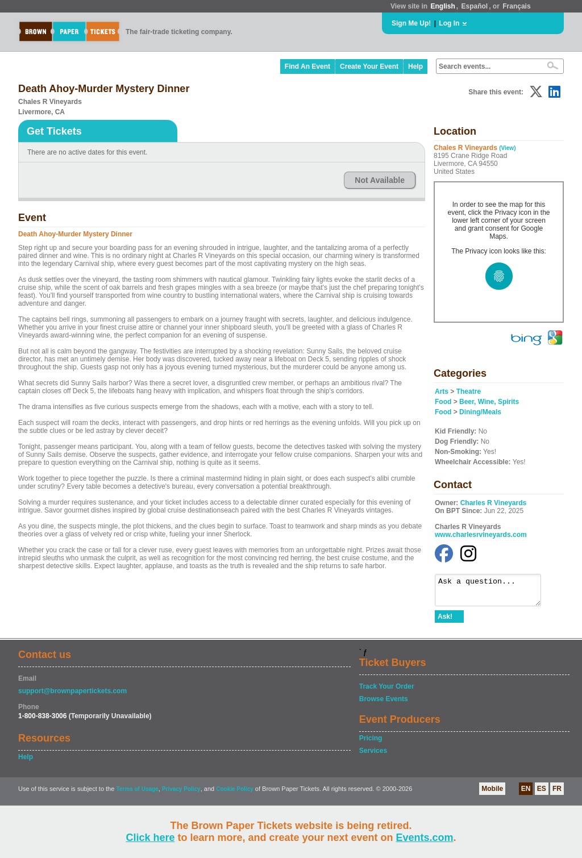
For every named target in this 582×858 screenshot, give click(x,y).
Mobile (492, 794)
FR (557, 794)
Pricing (371, 743)
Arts (441, 391)
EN (526, 794)
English (442, 6)
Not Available (380, 180)
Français (516, 6)
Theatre (468, 391)
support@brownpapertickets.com (72, 696)
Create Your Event (369, 66)
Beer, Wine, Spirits (489, 402)
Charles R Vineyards (493, 503)
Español (475, 6)
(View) (507, 148)
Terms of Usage (137, 794)
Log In (449, 23)
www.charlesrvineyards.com (481, 535)
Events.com (425, 837)
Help (415, 66)
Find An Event (307, 66)
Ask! (445, 622)
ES (541, 794)
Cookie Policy (234, 794)
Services (373, 756)
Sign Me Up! (411, 23)
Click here (150, 837)
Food (443, 402)
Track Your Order (386, 691)
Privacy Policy (181, 794)
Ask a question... (493, 592)
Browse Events (383, 704)
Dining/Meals (480, 412)
